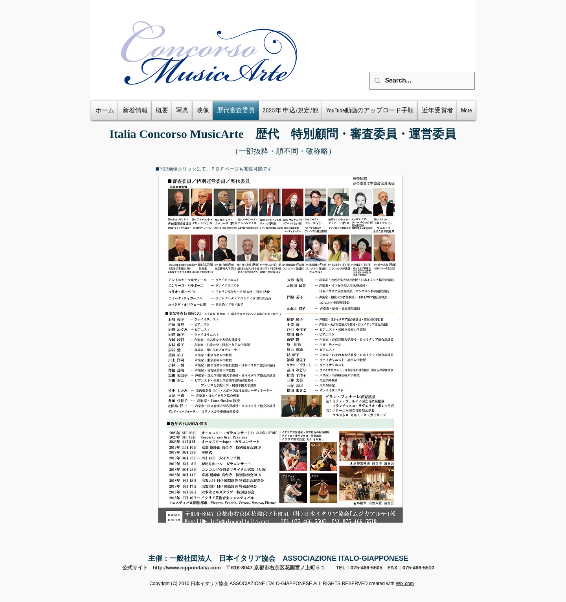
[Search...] (421, 80)
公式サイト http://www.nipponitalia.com (171, 568)
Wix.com (405, 583)
